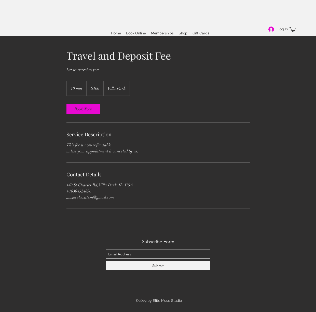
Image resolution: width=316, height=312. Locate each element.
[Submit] (158, 265)
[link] (83, 109)
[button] (293, 29)
